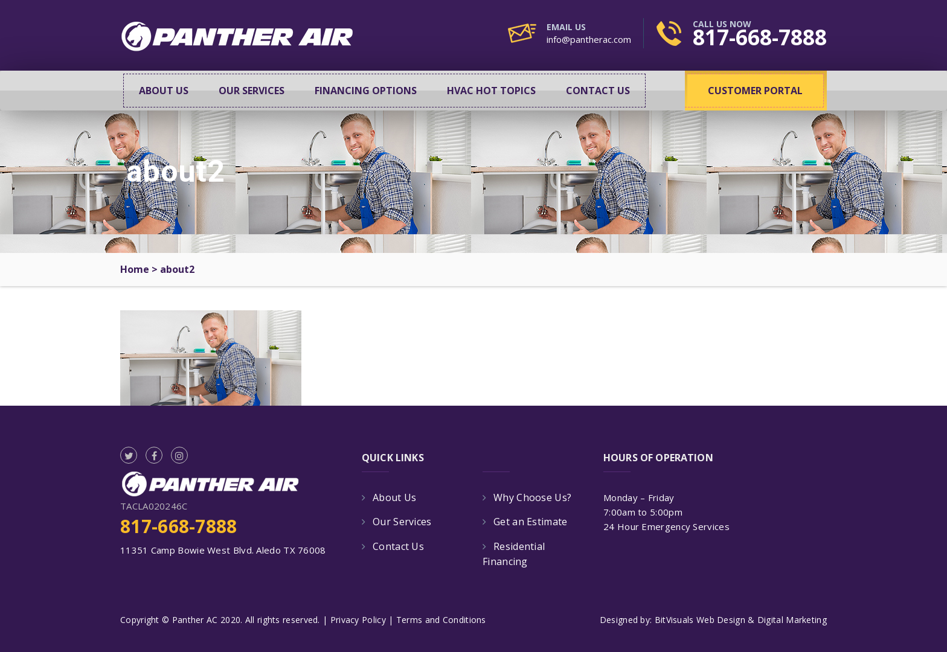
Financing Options (366, 90)
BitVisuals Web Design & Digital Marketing (741, 619)
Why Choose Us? (532, 497)
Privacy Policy (358, 619)
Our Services (251, 90)
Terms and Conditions (441, 619)
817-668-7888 (760, 37)
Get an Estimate (530, 521)
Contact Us (598, 90)
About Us (163, 90)
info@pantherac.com (589, 39)
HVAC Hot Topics (491, 90)
